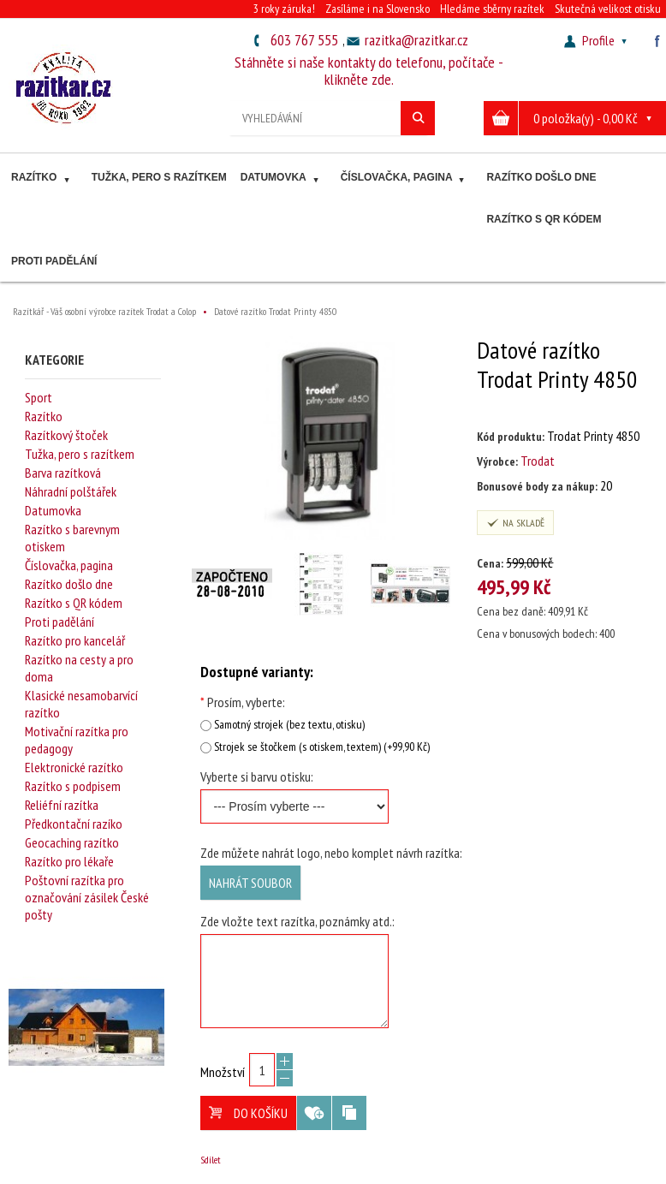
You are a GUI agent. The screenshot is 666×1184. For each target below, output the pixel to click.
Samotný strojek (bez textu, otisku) (289, 724)
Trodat (537, 460)
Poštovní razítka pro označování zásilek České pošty (87, 897)
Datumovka (282, 179)
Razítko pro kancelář (75, 640)
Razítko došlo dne (541, 177)
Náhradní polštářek (70, 491)
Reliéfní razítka (61, 804)
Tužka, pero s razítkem (159, 177)
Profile (597, 40)
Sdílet (210, 1159)
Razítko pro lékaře (69, 861)
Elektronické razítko (74, 767)
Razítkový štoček (66, 434)
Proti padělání (54, 261)
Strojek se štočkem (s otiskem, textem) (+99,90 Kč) (322, 746)
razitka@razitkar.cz (416, 40)
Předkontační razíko (73, 823)
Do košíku (248, 1113)
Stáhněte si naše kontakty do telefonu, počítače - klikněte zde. (369, 70)
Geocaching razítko (72, 842)
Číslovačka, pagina (405, 179)
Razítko (42, 179)
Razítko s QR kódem (543, 219)
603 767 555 (304, 40)
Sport (38, 397)
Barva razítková (63, 472)
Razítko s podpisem (73, 785)
